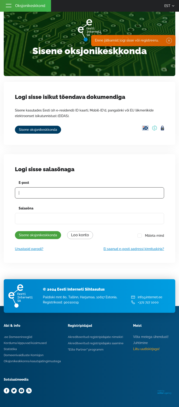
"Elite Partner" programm (85, 349)
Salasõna (26, 208)
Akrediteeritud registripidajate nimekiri (95, 337)
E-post (24, 182)
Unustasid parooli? (29, 249)
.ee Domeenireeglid (18, 337)
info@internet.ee (150, 297)
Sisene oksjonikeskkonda (38, 130)
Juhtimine (140, 343)
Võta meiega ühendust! (151, 337)
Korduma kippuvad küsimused (25, 343)
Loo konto (80, 235)
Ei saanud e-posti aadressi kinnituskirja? (133, 249)
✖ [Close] (169, 40)
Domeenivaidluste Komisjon (24, 355)
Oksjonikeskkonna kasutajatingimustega (32, 361)
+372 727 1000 (148, 302)
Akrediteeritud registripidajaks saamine (96, 343)
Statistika (10, 349)
